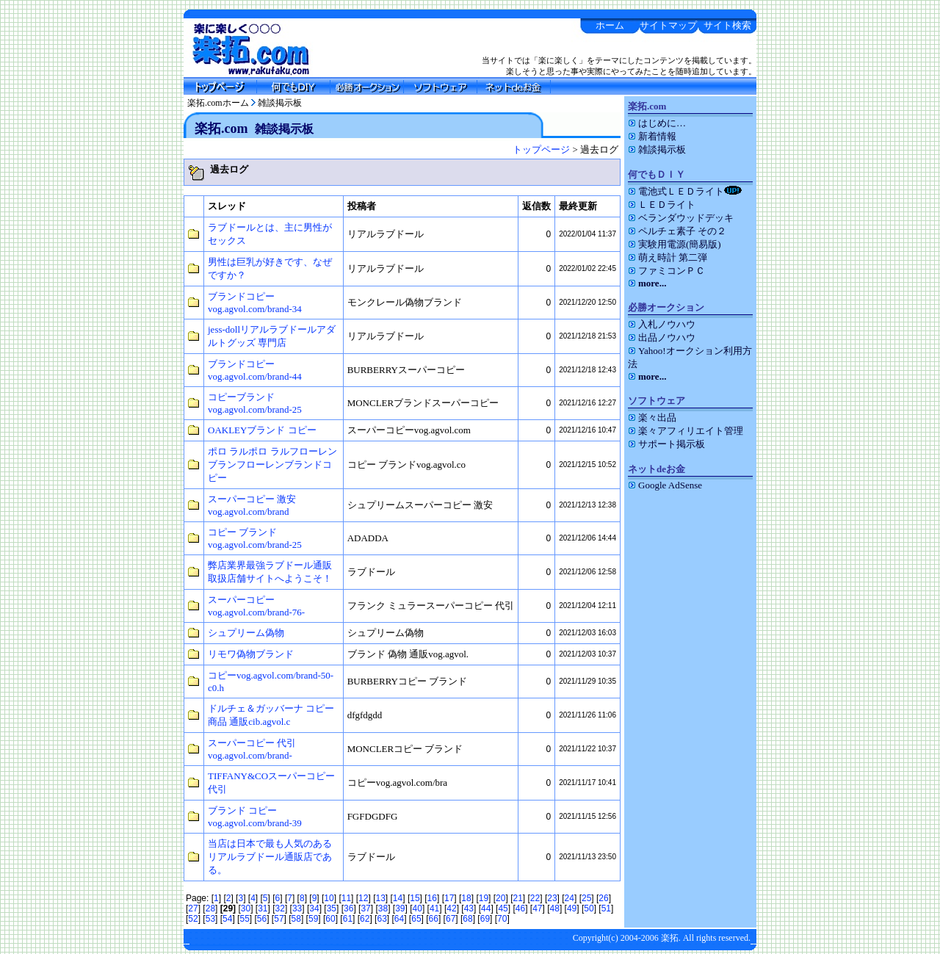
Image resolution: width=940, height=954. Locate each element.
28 (210, 908)
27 (193, 908)
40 (417, 908)
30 (245, 908)
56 (262, 919)
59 (313, 919)
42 (451, 908)
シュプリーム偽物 (246, 632)
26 (603, 898)
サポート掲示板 (666, 443)
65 (416, 919)
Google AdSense (665, 485)
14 (397, 898)
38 (383, 908)
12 (363, 898)
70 (502, 919)
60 (330, 919)
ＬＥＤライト (661, 204)
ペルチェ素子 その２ (677, 230)
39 (400, 908)
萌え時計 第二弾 (667, 257)
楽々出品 (652, 417)
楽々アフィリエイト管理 (685, 430)
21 (517, 898)
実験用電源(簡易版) (674, 244)
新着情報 (652, 136)
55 (244, 919)
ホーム (610, 25)
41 (434, 908)
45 (502, 908)
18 (466, 898)
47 (537, 908)
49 (571, 908)
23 (552, 898)
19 (483, 898)
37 (365, 908)
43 (469, 908)
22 (535, 898)
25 (586, 898)
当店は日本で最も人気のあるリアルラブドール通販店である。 (270, 856)
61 (347, 919)
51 (606, 908)
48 (555, 908)
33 (297, 908)
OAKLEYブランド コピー (262, 430)
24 (569, 898)
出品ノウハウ (661, 337)
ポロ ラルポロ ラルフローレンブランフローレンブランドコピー (272, 464)
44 (486, 908)
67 (450, 919)
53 (210, 919)
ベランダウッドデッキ (681, 217)
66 (433, 919)
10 (328, 898)
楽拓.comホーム (218, 103)
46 (520, 908)
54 (227, 919)
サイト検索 (727, 25)
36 (348, 908)
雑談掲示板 (280, 103)
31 (262, 908)
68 (467, 919)
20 (500, 898)
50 (588, 908)
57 (278, 919)
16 (432, 898)
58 (296, 919)
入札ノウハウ (661, 324)
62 (364, 919)
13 (380, 898)
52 (193, 919)
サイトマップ (668, 25)
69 (485, 919)
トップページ (541, 149)
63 (381, 919)
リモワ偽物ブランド (251, 654)
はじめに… (657, 123)
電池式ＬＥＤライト (685, 191)
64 (399, 919)
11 (346, 898)
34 (314, 908)
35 (331, 908)
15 (414, 898)
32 (280, 908)
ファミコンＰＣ (666, 270)
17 (449, 898)
